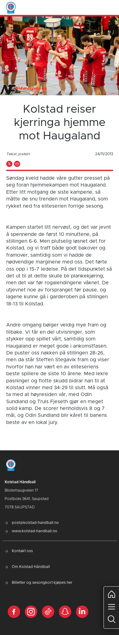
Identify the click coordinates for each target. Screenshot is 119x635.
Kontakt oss (19, 551)
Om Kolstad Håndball (27, 567)
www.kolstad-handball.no (31, 531)
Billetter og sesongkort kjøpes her (39, 582)
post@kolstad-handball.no (32, 523)
